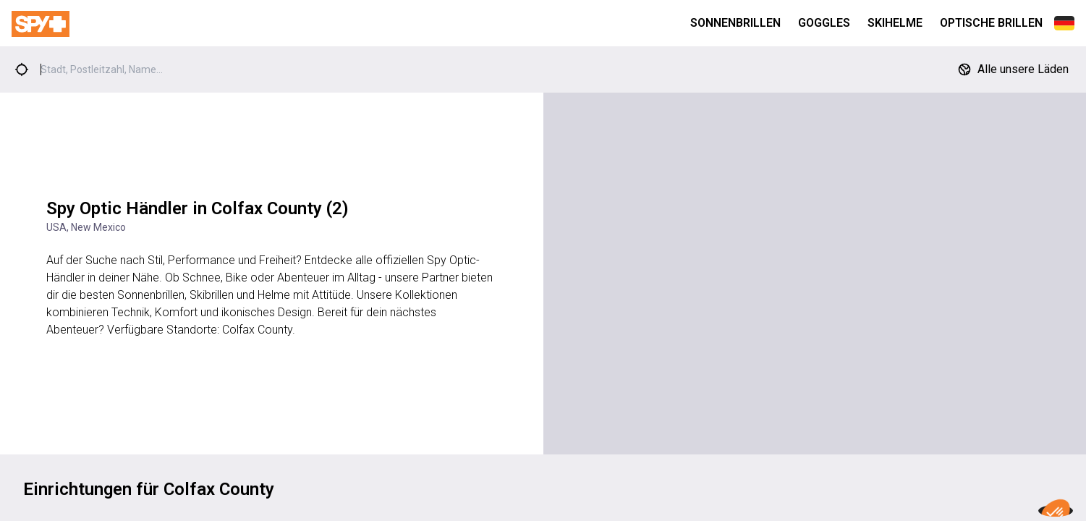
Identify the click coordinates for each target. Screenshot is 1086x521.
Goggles (824, 23)
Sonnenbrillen (735, 23)
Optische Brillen (991, 23)
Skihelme (894, 23)
